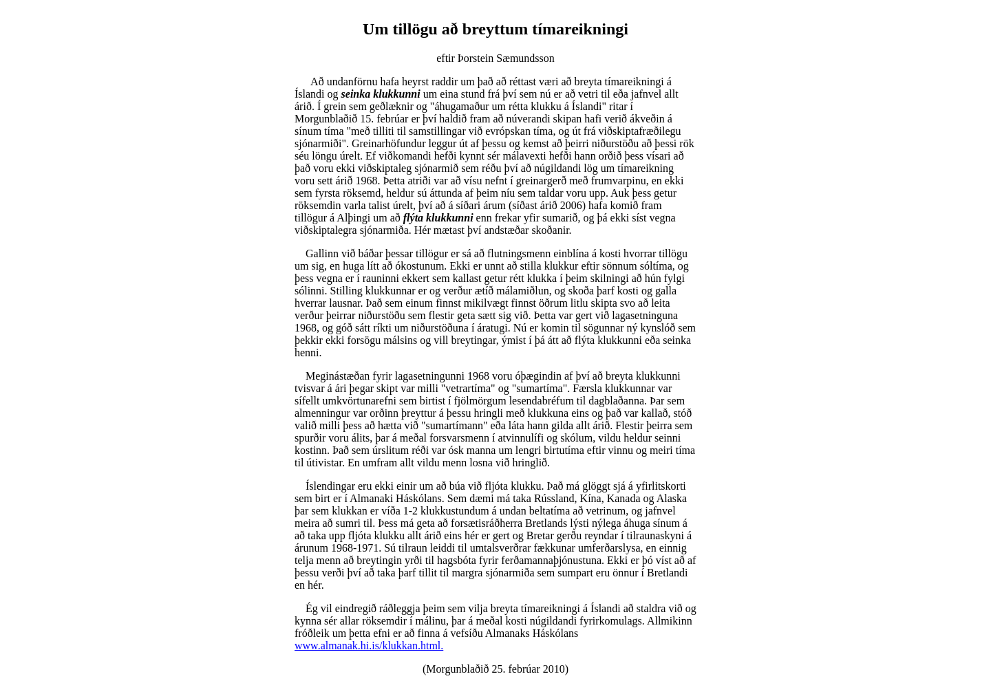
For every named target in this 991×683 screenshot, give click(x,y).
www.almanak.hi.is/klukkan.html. (369, 645)
